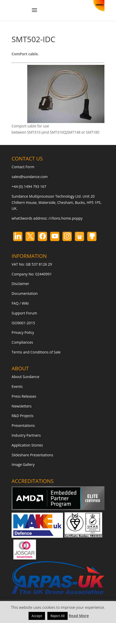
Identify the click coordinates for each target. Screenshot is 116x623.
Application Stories (27, 445)
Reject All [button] (57, 615)
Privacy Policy (23, 332)
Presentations (23, 425)
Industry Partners (26, 435)
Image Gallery (23, 464)
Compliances (22, 342)
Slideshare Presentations (32, 454)
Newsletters (22, 406)
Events (17, 386)
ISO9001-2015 (23, 322)
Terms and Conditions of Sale (36, 352)
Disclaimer (20, 283)
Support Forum (24, 313)
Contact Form (23, 166)
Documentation (25, 293)
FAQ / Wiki (20, 303)
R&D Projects (22, 415)
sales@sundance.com (30, 176)
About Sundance (25, 376)
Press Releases (24, 396)
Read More (79, 615)
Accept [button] (37, 615)
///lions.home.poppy (65, 218)
